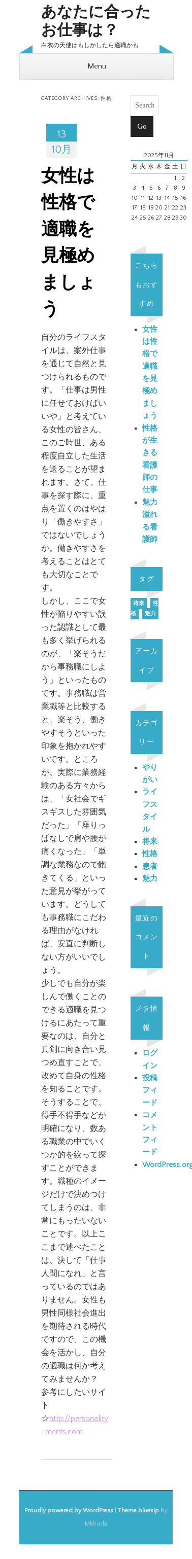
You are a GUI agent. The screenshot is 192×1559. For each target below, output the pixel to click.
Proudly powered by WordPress (68, 1510)
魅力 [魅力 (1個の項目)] (150, 614)
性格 (149, 853)
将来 (149, 841)
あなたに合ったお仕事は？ (96, 21)
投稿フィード (149, 1090)
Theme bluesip (138, 1510)
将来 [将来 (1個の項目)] (138, 603)
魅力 (149, 878)
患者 (149, 866)
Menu (96, 66)
